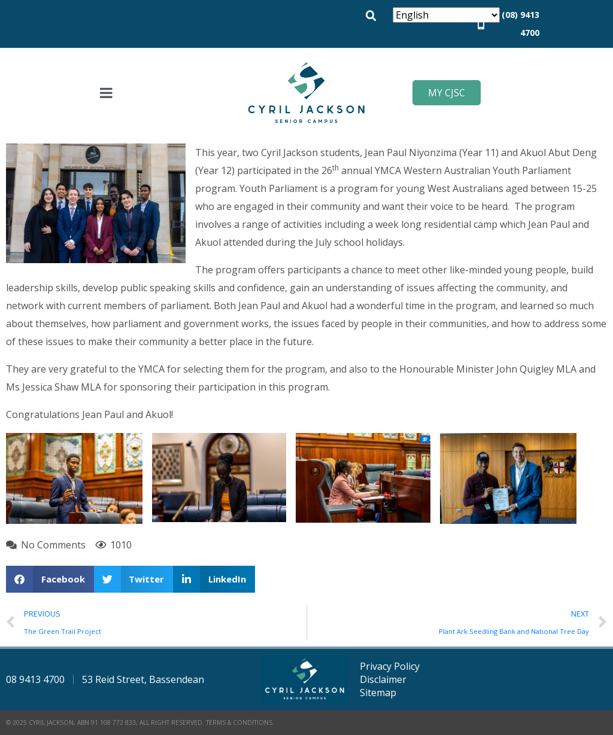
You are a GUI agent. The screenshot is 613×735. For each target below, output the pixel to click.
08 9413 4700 (35, 679)
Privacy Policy (390, 666)
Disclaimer (383, 679)
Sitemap (378, 692)
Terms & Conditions (239, 722)
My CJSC (446, 92)
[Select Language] (446, 15)
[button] (371, 16)
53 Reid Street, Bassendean (143, 679)
